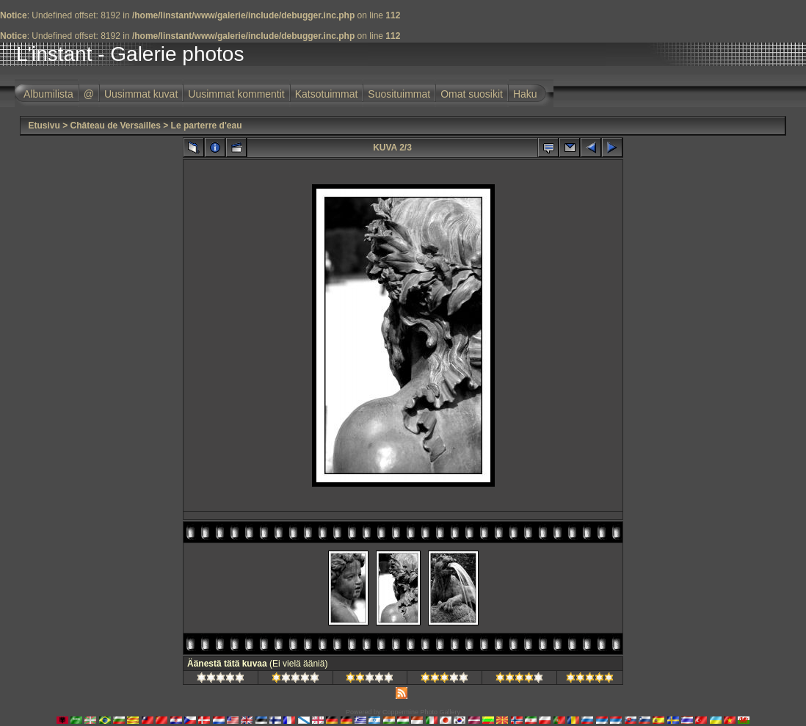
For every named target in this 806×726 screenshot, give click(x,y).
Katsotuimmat (326, 94)
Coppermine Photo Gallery (421, 712)
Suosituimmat (399, 94)
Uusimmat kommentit (236, 94)
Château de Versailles (115, 125)
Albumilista (48, 94)
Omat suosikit (471, 94)
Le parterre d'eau (206, 125)
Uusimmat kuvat (141, 94)
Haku (525, 94)
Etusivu (43, 125)
